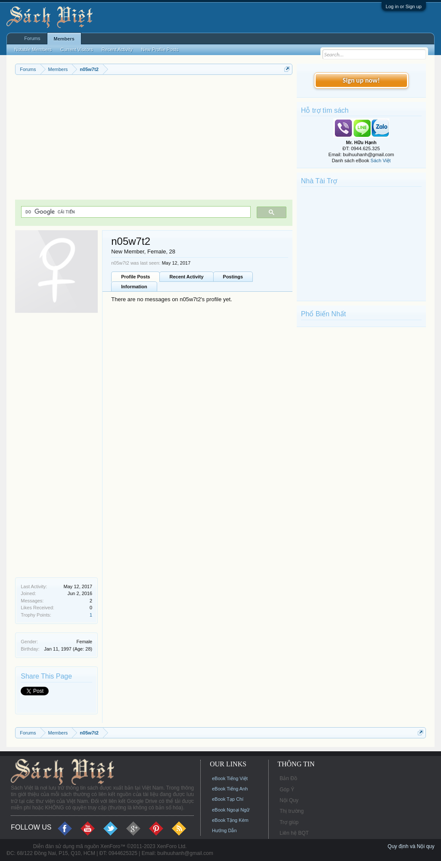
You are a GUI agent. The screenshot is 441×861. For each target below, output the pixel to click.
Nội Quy (289, 800)
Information (134, 286)
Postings (233, 276)
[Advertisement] (153, 139)
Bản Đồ (288, 778)
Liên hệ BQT (294, 833)
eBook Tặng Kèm (230, 820)
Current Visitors (76, 49)
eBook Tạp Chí (227, 799)
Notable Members (33, 49)
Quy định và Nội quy (411, 846)
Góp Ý (287, 790)
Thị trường (292, 811)
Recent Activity (186, 276)
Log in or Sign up (404, 6)
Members (64, 38)
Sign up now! (361, 80)
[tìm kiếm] (135, 212)
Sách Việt (380, 160)
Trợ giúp (289, 822)
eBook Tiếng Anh (230, 788)
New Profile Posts (160, 49)
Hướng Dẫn (224, 830)
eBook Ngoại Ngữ (230, 809)
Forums (32, 38)
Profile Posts (135, 276)
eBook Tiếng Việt (230, 778)
